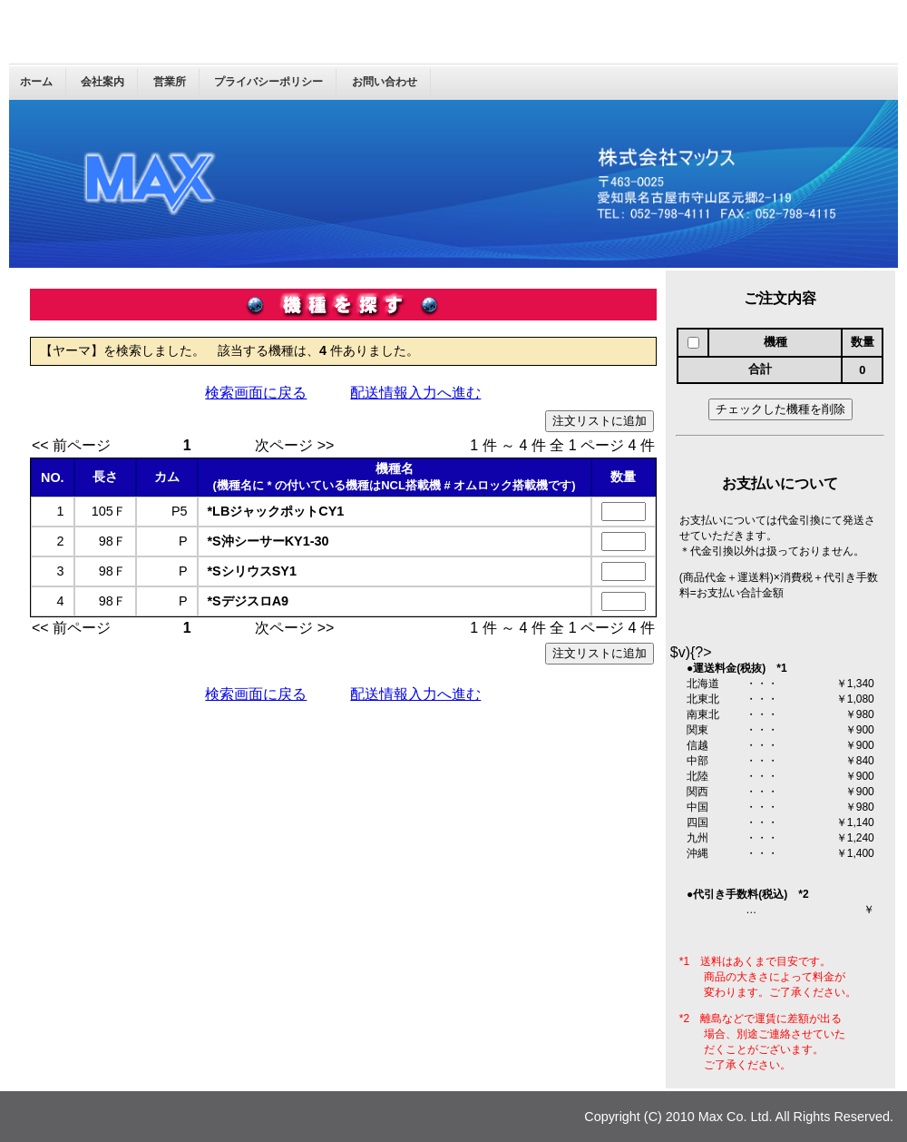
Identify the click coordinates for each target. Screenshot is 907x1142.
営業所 (169, 81)
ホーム (36, 81)
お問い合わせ (384, 81)
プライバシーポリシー (268, 81)
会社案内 (102, 81)
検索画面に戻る (256, 392)
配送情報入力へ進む (415, 392)
